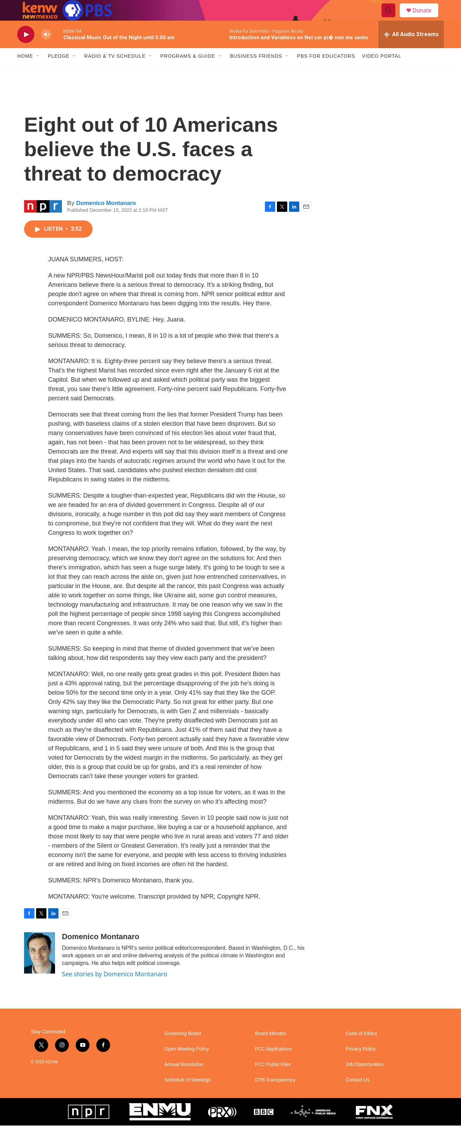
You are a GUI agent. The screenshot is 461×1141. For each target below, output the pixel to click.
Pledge (58, 71)
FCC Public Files (273, 1080)
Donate (426, 18)
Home (25, 71)
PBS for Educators (326, 71)
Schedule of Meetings (187, 1095)
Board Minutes (270, 1049)
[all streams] (411, 50)
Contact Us (357, 1095)
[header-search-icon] (391, 18)
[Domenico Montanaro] (39, 968)
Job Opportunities (365, 1080)
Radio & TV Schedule (115, 71)
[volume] (46, 50)
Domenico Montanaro (106, 218)
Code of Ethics (361, 1049)
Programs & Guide (187, 71)
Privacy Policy (361, 1064)
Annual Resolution (184, 1080)
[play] (25, 50)
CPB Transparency (275, 1095)
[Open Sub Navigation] (38, 71)
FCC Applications (273, 1064)
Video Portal (381, 71)
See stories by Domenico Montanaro (114, 989)
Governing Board (182, 1049)
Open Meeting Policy (186, 1064)
